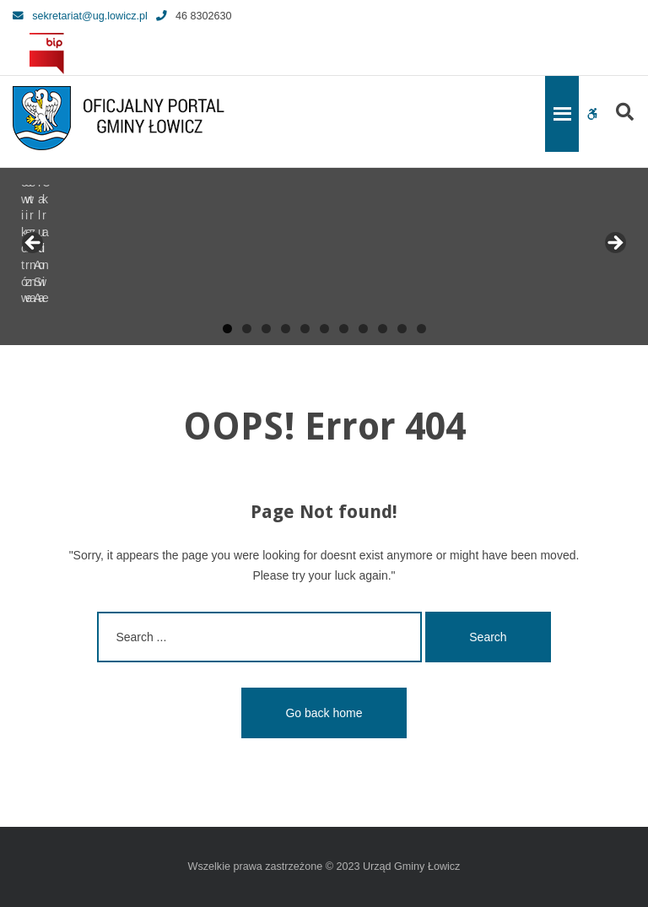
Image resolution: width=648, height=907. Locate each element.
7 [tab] (343, 328)
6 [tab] (324, 328)
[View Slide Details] (76, 248)
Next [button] (614, 243)
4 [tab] (285, 328)
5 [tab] (305, 328)
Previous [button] (33, 243)
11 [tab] (421, 328)
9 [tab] (382, 328)
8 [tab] (363, 328)
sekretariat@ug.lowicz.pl (80, 16)
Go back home (323, 713)
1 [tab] (227, 328)
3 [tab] (266, 328)
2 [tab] (246, 328)
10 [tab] (402, 328)
